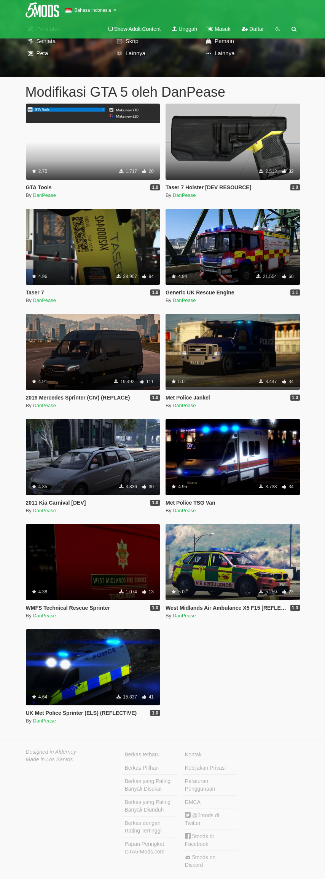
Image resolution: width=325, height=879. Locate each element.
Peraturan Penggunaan (200, 785)
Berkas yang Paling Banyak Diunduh (148, 806)
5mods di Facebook (199, 840)
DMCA (193, 802)
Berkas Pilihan (142, 768)
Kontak (193, 754)
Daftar (253, 29)
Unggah (184, 29)
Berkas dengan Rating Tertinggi (143, 827)
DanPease (44, 195)
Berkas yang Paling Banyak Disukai (148, 785)
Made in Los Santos (49, 759)
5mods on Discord (200, 861)
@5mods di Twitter (202, 819)
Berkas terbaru (142, 754)
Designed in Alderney (51, 752)
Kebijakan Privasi (205, 768)
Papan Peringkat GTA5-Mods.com (145, 848)
